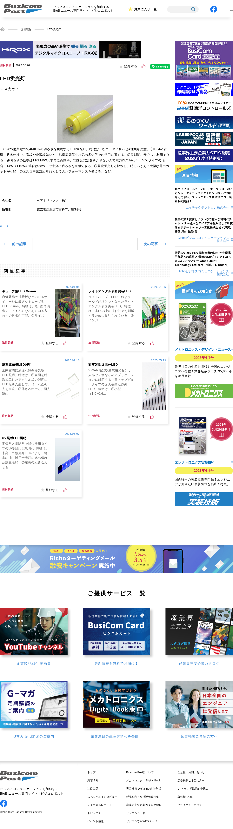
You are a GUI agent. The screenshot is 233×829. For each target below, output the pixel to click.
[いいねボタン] (143, 66)
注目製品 (26, 29)
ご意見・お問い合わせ (191, 772)
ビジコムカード (135, 813)
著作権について (186, 796)
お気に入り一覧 (145, 9)
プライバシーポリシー (191, 804)
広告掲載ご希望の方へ (191, 780)
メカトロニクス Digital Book (143, 780)
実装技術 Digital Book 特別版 (143, 788)
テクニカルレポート (99, 804)
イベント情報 (95, 821)
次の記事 (150, 244)
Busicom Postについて (140, 772)
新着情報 (92, 780)
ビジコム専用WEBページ (141, 821)
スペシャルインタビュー (102, 796)
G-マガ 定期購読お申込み (192, 788)
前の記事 (19, 244)
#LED (4, 226)
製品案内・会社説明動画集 (142, 796)
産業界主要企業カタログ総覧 (144, 804)
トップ (91, 772)
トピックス (94, 813)
